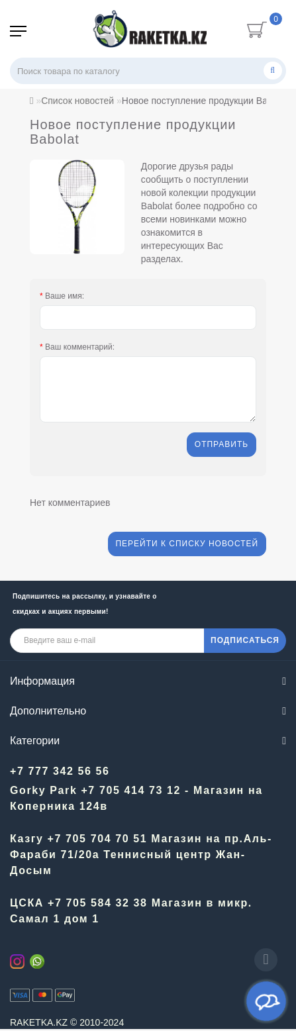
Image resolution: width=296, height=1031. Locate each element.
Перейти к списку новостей (186, 545)
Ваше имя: (64, 296)
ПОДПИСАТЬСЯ (245, 641)
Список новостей (77, 100)
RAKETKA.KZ (39, 1023)
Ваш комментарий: (80, 347)
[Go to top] (265, 959)
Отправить (221, 445)
